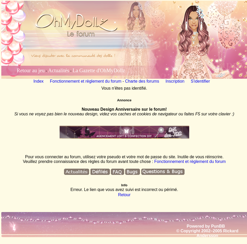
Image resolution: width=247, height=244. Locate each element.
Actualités (58, 70)
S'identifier (200, 81)
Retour (124, 195)
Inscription (175, 81)
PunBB (218, 226)
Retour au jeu (31, 70)
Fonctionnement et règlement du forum (86, 81)
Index (38, 81)
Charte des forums (142, 81)
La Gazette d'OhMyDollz (99, 70)
